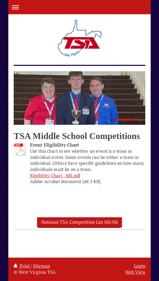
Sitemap (41, 266)
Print (22, 266)
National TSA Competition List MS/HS (79, 222)
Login (139, 266)
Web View (135, 272)
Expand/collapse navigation (79, 7)
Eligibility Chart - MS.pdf (55, 176)
